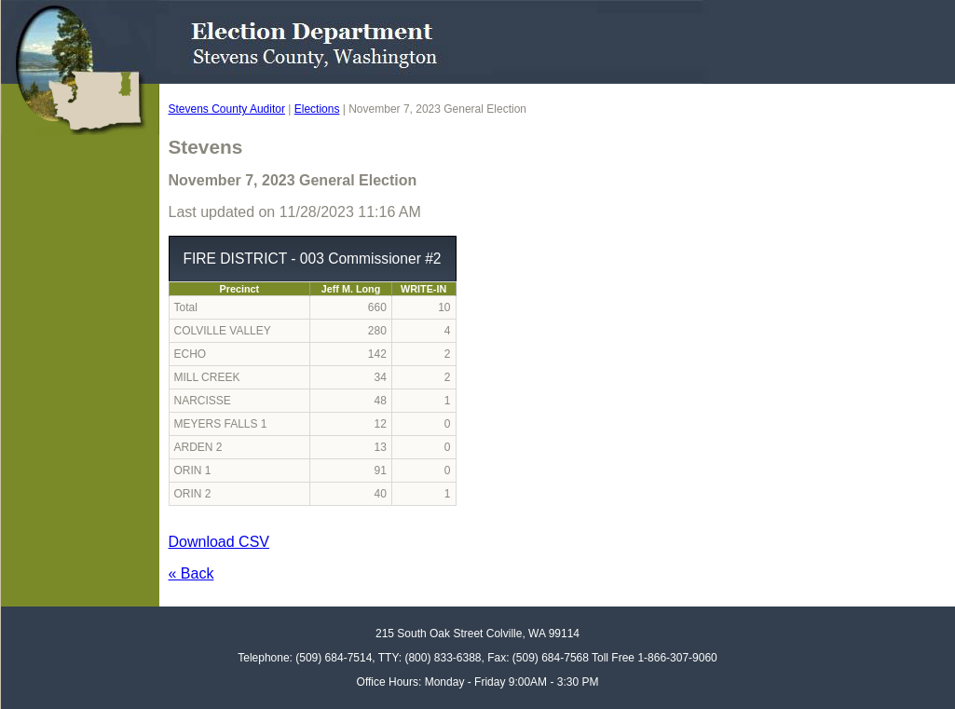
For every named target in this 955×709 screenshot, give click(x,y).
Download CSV (219, 542)
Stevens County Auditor (227, 109)
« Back (191, 573)
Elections (317, 109)
